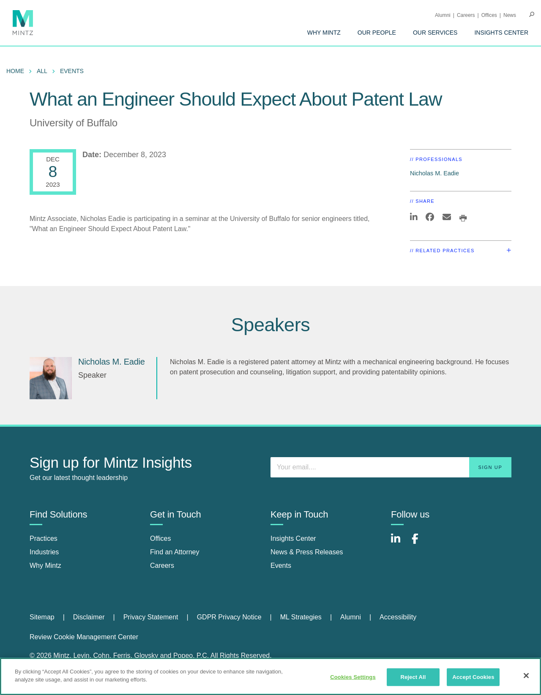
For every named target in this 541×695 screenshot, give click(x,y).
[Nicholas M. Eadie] (51, 378)
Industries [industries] (44, 552)
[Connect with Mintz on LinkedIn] (399, 543)
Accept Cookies (473, 677)
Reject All (413, 677)
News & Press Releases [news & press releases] (306, 552)
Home (15, 71)
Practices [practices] (43, 538)
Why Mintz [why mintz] (45, 565)
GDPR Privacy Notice (229, 617)
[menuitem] (324, 32)
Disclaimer (89, 617)
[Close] (526, 675)
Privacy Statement (150, 617)
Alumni (443, 15)
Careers (466, 15)
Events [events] (280, 565)
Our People (377, 32)
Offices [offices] (160, 538)
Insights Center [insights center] (293, 538)
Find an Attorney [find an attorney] (174, 552)
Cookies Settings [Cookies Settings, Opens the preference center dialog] (353, 677)
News (509, 15)
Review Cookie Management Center (84, 636)
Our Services (435, 32)
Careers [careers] (162, 565)
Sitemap (42, 617)
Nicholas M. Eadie (434, 173)
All (42, 71)
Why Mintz (324, 32)
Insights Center (501, 32)
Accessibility (398, 617)
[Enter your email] (390, 467)
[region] (270, 676)
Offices (489, 15)
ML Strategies (301, 617)
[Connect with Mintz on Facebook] (420, 543)
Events (72, 71)
